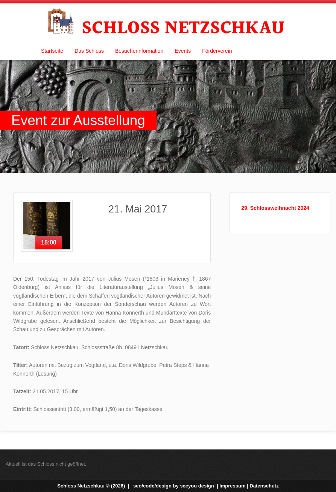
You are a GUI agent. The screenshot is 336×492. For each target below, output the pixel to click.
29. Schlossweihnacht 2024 (275, 208)
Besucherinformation (139, 51)
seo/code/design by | (176, 486)
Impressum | (234, 486)
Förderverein (217, 51)
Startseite (52, 51)
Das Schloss (89, 51)
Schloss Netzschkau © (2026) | (94, 486)
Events (183, 51)
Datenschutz (263, 486)
